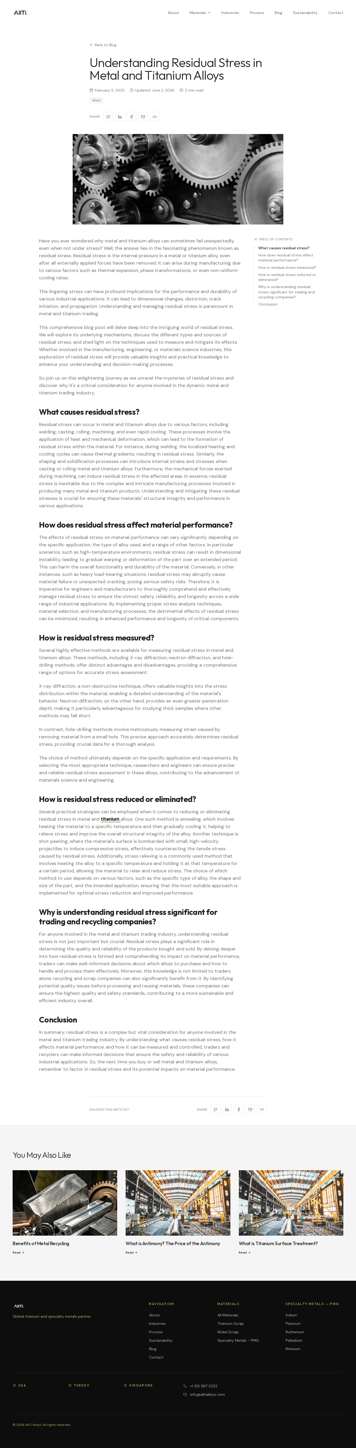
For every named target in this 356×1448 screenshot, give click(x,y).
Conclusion (268, 304)
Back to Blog (103, 44)
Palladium (294, 1340)
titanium (111, 819)
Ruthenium (295, 1332)
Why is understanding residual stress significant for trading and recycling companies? (286, 291)
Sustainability (305, 12)
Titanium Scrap (230, 1323)
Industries (230, 12)
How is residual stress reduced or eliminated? (287, 277)
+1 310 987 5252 (203, 1386)
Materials (200, 12)
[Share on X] (108, 116)
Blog (278, 12)
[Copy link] (154, 116)
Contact (335, 12)
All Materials (227, 1315)
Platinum (293, 1323)
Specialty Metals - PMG (238, 1340)
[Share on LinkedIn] (120, 116)
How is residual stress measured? (287, 267)
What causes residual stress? (284, 248)
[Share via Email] (143, 116)
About (173, 12)
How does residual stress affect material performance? (285, 257)
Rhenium (293, 1348)
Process (257, 12)
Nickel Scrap (228, 1332)
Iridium (291, 1315)
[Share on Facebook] (131, 116)
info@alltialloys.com (207, 1394)
